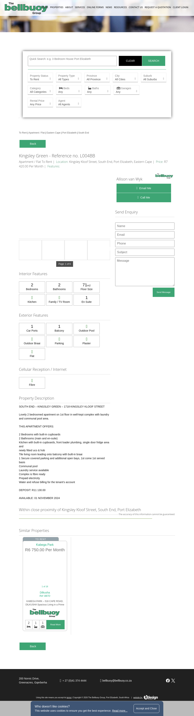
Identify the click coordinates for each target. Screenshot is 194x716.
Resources (120, 7)
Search (153, 60)
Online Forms (95, 7)
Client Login (180, 7)
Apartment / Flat (36, 132)
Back (33, 143)
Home (44, 7)
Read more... (120, 710)
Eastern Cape (53, 132)
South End (83, 132)
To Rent (23, 132)
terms (69, 697)
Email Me (143, 188)
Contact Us (136, 7)
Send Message (164, 292)
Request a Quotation (158, 7)
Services (80, 7)
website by (145, 697)
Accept (146, 708)
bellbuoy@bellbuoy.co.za (117, 680)
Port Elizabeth (69, 132)
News (109, 7)
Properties (56, 7)
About (69, 7)
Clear (130, 60)
